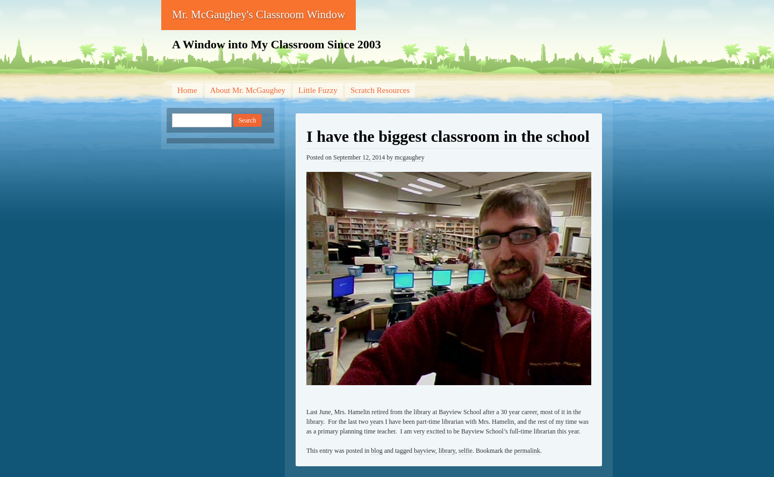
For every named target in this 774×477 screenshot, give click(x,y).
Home (187, 90)
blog (376, 450)
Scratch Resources (380, 90)
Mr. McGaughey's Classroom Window (258, 14)
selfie (465, 450)
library (447, 450)
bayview (424, 450)
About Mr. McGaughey (247, 90)
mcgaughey (409, 157)
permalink (527, 450)
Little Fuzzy (318, 90)
